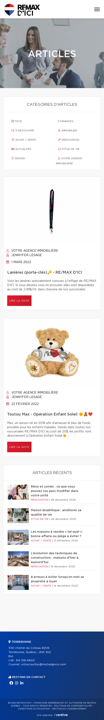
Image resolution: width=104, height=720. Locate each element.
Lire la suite (19, 300)
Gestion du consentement (69, 709)
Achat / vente (23, 140)
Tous (16, 121)
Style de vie (68, 149)
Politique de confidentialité (73, 706)
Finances (65, 121)
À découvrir (22, 130)
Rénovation (68, 140)
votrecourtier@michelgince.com (43, 664)
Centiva (61, 714)
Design (18, 158)
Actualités (21, 149)
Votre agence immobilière (69, 161)
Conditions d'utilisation (34, 709)
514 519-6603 (25, 660)
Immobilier (67, 130)
